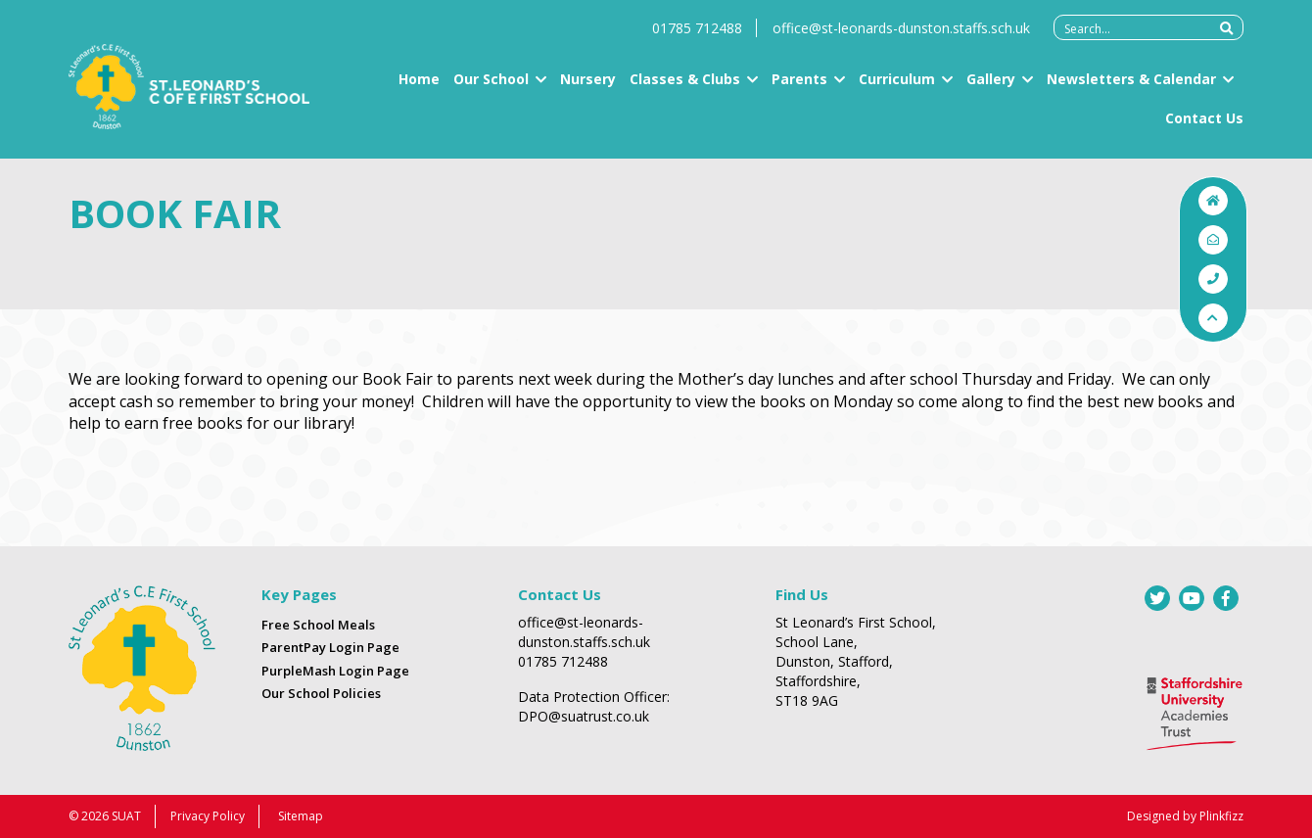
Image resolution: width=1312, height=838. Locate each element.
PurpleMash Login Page (335, 670)
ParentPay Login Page (330, 647)
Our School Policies (321, 693)
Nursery (588, 88)
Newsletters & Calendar (1131, 88)
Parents (799, 88)
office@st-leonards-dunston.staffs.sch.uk (901, 37)
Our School (491, 88)
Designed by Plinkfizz (1185, 816)
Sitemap (300, 816)
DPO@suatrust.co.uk (583, 716)
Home (419, 88)
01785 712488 (697, 37)
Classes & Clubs (685, 88)
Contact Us (1204, 126)
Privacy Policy (207, 816)
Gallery (990, 88)
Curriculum (897, 88)
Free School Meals (318, 624)
